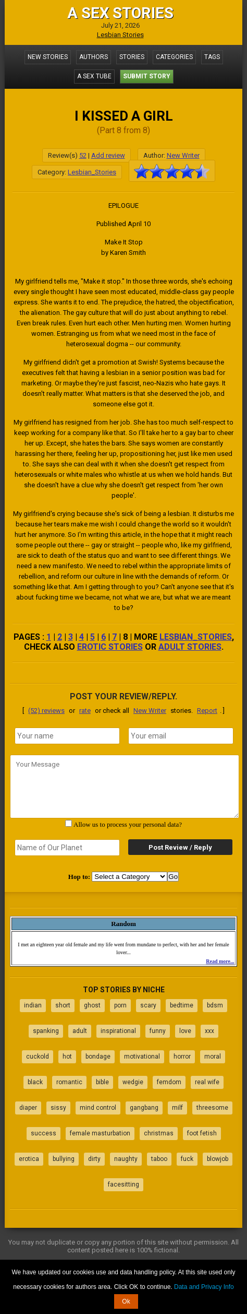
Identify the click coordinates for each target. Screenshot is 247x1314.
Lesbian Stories (120, 35)
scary (148, 1005)
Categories (174, 57)
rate (85, 710)
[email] (180, 736)
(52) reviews (46, 710)
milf (177, 1107)
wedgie (132, 1082)
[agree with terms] (68, 823)
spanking (46, 1031)
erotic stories (110, 647)
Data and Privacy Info (204, 1286)
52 (83, 155)
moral (212, 1056)
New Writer (183, 155)
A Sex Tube (94, 76)
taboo (159, 1159)
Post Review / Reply (180, 847)
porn (120, 1005)
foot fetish (202, 1133)
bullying (64, 1159)
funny (158, 1031)
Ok (126, 1301)
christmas (159, 1133)
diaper (28, 1107)
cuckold (37, 1056)
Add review (108, 155)
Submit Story (146, 76)
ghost (92, 1005)
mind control (98, 1107)
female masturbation (100, 1133)
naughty (126, 1159)
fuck (187, 1159)
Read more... (220, 961)
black (35, 1082)
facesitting (123, 1184)
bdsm (215, 1005)
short (62, 1005)
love (185, 1031)
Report (207, 710)
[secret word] (67, 847)
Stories (131, 57)
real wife (207, 1082)
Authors (93, 57)
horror (182, 1056)
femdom (169, 1082)
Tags (212, 57)
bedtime (181, 1005)
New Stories (48, 57)
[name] (67, 736)
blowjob (217, 1159)
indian (33, 1005)
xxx (209, 1031)
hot (67, 1056)
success (43, 1133)
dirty (94, 1159)
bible (102, 1082)
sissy (58, 1107)
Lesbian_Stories (92, 172)
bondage (97, 1056)
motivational (142, 1056)
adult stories (189, 647)
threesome (212, 1107)
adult (79, 1031)
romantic (69, 1082)
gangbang (144, 1107)
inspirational (118, 1031)
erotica (29, 1159)
